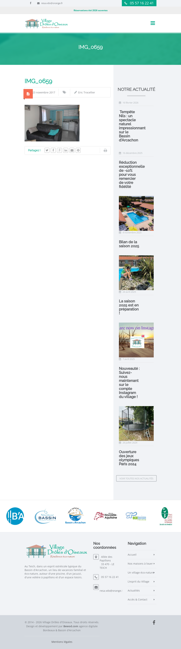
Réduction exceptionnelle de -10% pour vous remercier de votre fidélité (132, 174)
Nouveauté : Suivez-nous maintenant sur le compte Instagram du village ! (129, 382)
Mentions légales (61, 642)
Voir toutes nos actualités (136, 478)
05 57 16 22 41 (142, 3)
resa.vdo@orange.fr (52, 3)
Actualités (134, 590)
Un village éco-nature (141, 572)
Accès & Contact (137, 599)
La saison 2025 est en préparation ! (129, 307)
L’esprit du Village (138, 581)
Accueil (132, 554)
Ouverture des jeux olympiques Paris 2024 (129, 458)
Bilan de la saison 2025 (129, 244)
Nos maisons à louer (140, 563)
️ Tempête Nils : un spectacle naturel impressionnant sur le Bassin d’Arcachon (132, 126)
